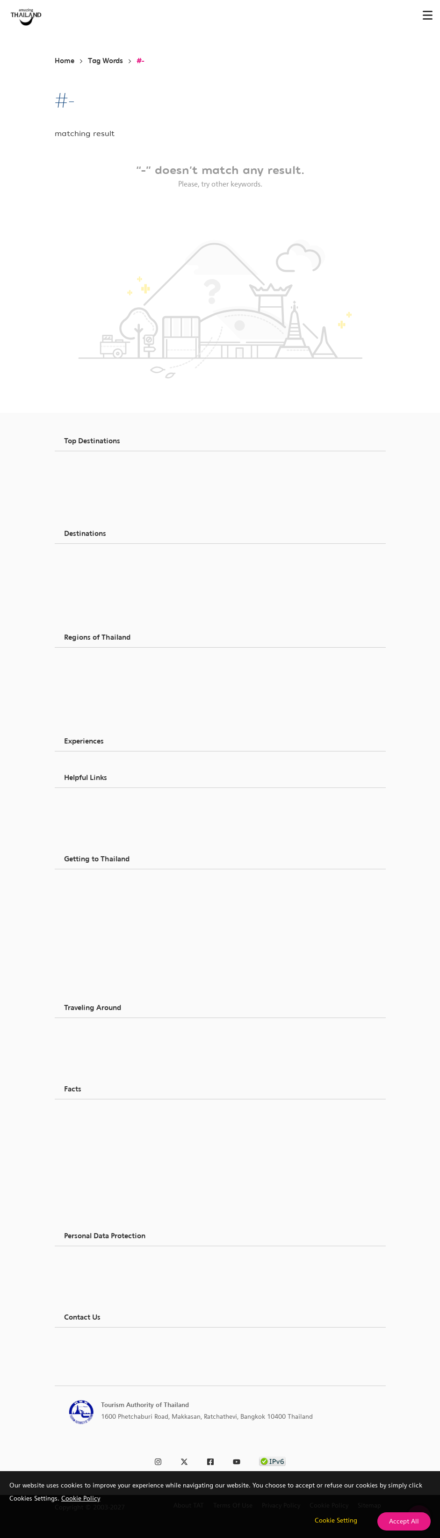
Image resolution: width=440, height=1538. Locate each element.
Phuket (87, 487)
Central (87, 673)
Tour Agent (93, 1207)
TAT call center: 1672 (109, 1352)
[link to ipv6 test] (272, 1460)
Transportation (98, 1065)
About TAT (92, 824)
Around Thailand (101, 1043)
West (84, 717)
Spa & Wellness (99, 591)
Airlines (88, 1054)
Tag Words (105, 61)
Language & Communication (118, 1124)
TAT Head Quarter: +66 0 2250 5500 (131, 1341)
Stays (84, 1221)
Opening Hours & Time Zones (120, 1135)
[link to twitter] (184, 1460)
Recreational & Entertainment (119, 602)
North (85, 661)
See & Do (90, 557)
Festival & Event (100, 614)
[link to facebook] (210, 1460)
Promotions (93, 1180)
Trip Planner (94, 1194)
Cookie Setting (336, 1520)
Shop (84, 580)
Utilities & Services (104, 1147)
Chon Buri (91, 499)
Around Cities (97, 1032)
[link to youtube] (236, 1460)
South (85, 706)
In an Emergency (101, 939)
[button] (220, 441)
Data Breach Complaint (110, 1282)
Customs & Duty (100, 894)
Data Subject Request (107, 1271)
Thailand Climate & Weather (118, 1113)
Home (64, 61)
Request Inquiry (99, 835)
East (83, 684)
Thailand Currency (103, 928)
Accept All (404, 1521)
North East (92, 695)
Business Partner (100, 802)
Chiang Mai (94, 476)
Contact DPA (95, 1294)
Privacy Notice (97, 1260)
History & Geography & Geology (123, 1158)
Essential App (96, 950)
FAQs (85, 973)
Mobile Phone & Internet (112, 917)
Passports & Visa (100, 883)
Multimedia (94, 984)
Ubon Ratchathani (103, 510)
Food (84, 569)
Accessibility (95, 962)
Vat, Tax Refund (99, 905)
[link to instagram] (158, 1460)
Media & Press (97, 813)
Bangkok (89, 465)
